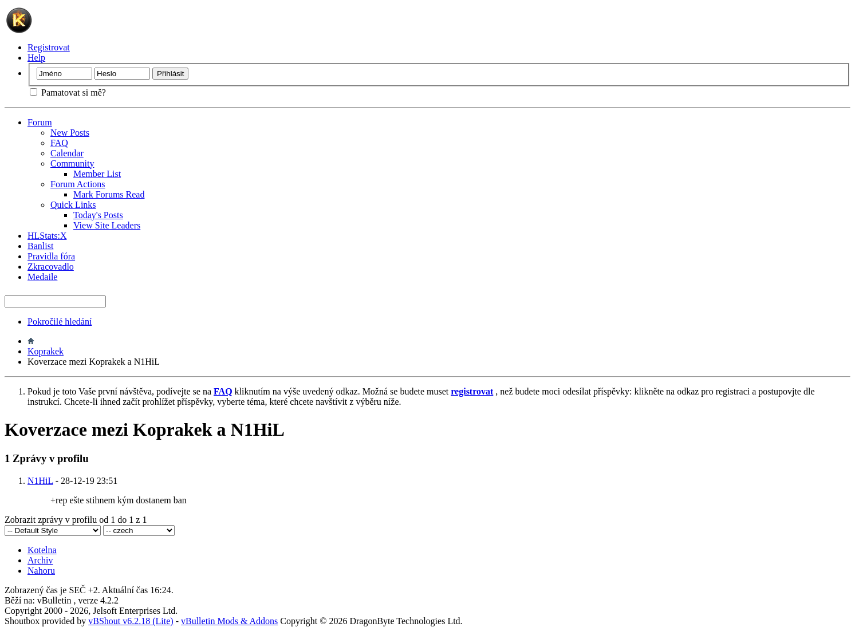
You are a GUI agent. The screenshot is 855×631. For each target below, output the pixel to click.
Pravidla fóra (51, 256)
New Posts (69, 132)
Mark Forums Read (108, 194)
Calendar (67, 153)
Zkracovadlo (50, 266)
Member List (97, 174)
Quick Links (73, 205)
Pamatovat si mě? (68, 92)
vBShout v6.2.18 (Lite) (130, 621)
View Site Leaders (106, 225)
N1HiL (40, 481)
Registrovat (48, 47)
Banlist (40, 246)
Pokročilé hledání (59, 321)
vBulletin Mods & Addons (229, 621)
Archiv (40, 560)
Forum (39, 122)
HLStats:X (46, 235)
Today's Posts (98, 215)
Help (36, 57)
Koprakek (45, 351)
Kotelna (42, 550)
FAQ (59, 143)
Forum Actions (77, 184)
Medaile (42, 277)
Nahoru (41, 570)
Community (72, 163)
